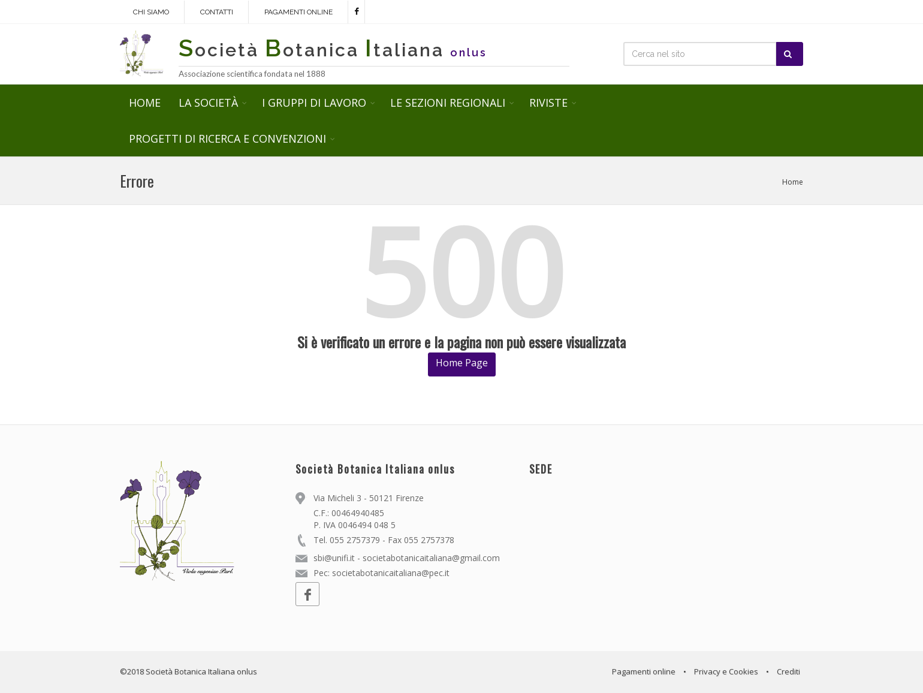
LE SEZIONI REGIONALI (447, 102)
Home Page (462, 362)
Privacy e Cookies (726, 671)
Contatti (216, 12)
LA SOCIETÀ (208, 102)
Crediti (788, 671)
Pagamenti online (298, 12)
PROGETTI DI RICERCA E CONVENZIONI (227, 138)
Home (792, 182)
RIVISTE (548, 102)
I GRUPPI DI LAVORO (314, 102)
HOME (145, 102)
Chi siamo (151, 12)
